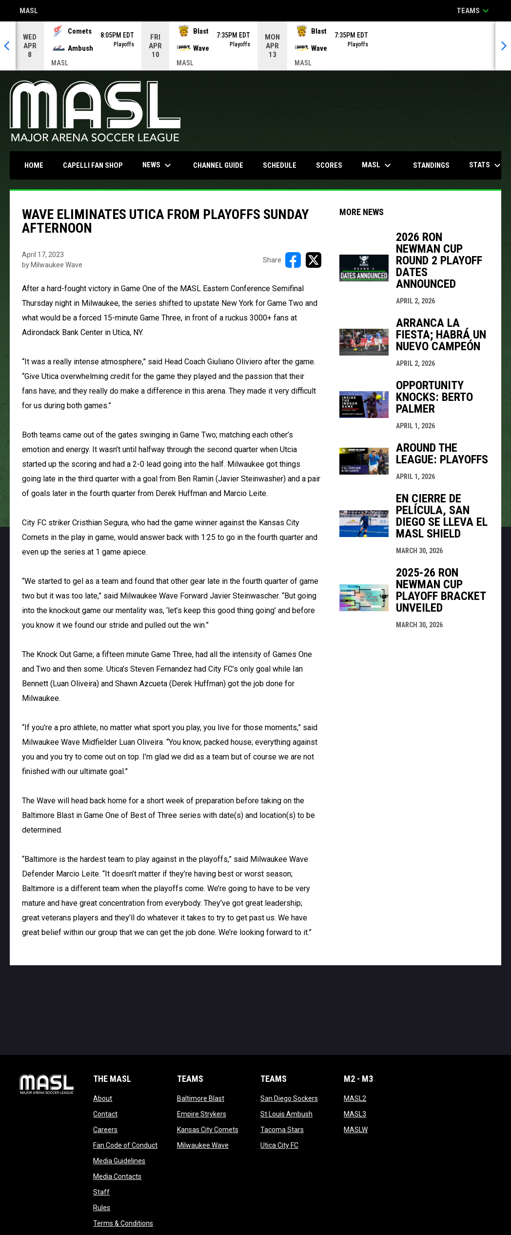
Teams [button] (474, 11)
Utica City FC (279, 1145)
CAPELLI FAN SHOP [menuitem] (96, 165)
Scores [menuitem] (329, 165)
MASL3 (355, 1114)
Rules (101, 1208)
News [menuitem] (158, 165)
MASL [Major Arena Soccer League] (29, 11)
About (102, 1098)
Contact (105, 1114)
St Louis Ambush (286, 1114)
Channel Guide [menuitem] (218, 165)
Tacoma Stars (282, 1130)
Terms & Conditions (123, 1223)
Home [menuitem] (33, 165)
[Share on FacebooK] (293, 260)
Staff (101, 1192)
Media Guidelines (119, 1161)
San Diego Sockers (289, 1098)
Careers (105, 1130)
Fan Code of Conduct (125, 1145)
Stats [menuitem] (486, 165)
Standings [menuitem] (431, 165)
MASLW (356, 1130)
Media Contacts (117, 1176)
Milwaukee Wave (203, 1145)
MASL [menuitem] (377, 165)
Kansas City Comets (207, 1130)
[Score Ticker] (255, 45)
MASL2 (355, 1098)
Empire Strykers (201, 1114)
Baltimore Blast (200, 1098)
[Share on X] (313, 260)
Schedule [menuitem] (279, 165)
